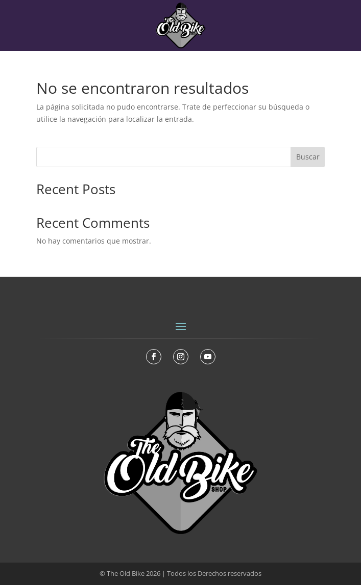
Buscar (308, 157)
